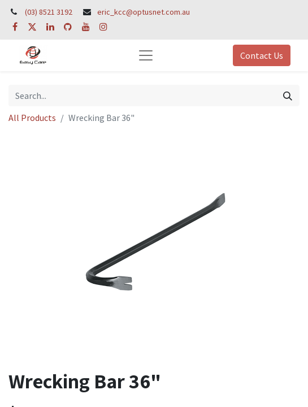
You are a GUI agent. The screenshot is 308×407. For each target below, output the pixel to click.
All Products (32, 117)
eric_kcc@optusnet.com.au (143, 12)
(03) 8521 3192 (48, 12)
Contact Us (261, 55)
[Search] (288, 95)
